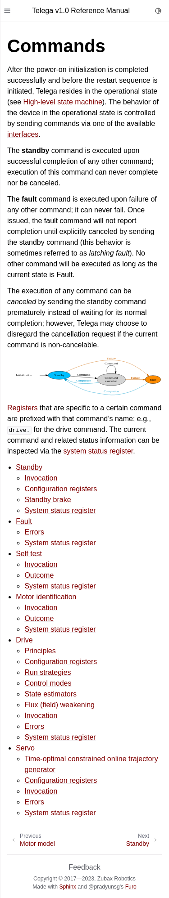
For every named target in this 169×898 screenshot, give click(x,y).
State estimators (50, 694)
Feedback (84, 867)
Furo (131, 887)
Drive (24, 640)
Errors (34, 532)
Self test (29, 553)
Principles (39, 651)
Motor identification (46, 597)
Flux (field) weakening (59, 705)
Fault (24, 521)
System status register (60, 510)
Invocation (40, 478)
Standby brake (47, 499)
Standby (29, 467)
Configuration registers (60, 489)
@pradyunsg (104, 887)
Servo (25, 748)
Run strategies (47, 672)
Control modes (47, 683)
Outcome (39, 575)
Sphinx (67, 887)
